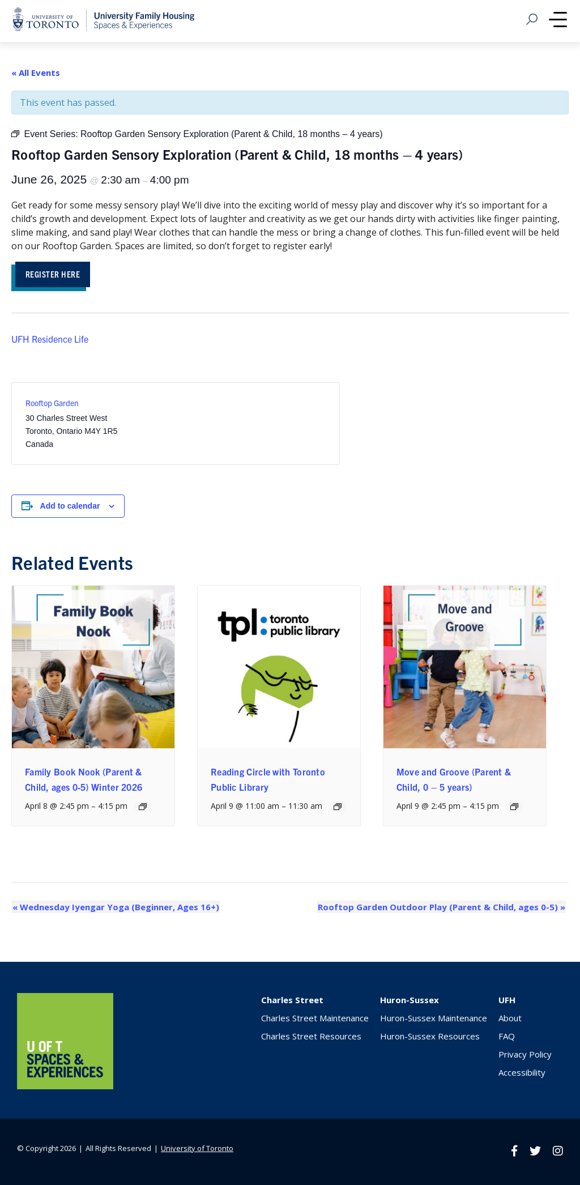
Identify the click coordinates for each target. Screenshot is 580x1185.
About (510, 1019)
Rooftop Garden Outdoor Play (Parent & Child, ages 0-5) (442, 908)
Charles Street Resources (311, 1037)
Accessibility (521, 1073)
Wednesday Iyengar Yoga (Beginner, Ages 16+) (114, 908)
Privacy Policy (525, 1055)
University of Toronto (197, 1149)
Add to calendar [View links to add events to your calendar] (70, 506)
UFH (506, 1001)
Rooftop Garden (52, 404)
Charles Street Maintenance (315, 1019)
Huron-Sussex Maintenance (433, 1019)
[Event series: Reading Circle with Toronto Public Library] (338, 807)
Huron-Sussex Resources (430, 1037)
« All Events (35, 72)
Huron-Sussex (409, 1001)
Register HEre (55, 274)
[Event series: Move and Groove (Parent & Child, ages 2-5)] (514, 807)
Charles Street (292, 1001)
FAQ (506, 1037)
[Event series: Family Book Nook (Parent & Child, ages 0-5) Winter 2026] (143, 807)
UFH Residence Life (49, 339)
